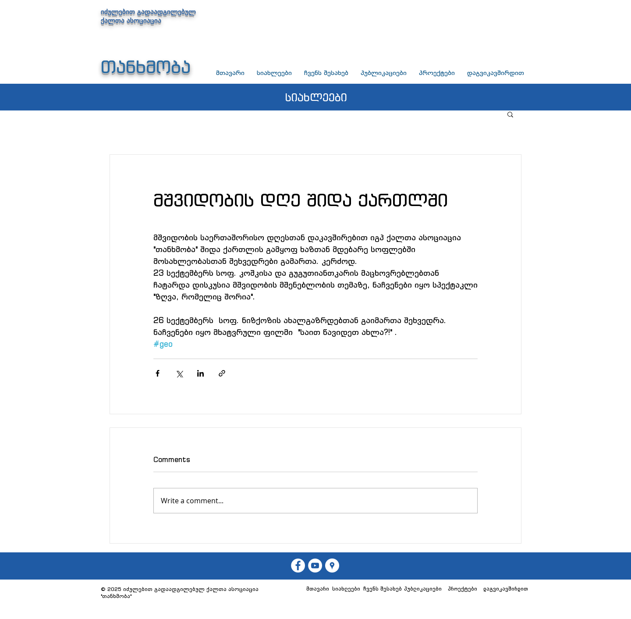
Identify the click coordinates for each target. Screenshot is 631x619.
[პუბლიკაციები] (423, 589)
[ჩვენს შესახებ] (382, 589)
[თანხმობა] (315, 566)
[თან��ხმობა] (298, 566)
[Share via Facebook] (157, 373)
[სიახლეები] (346, 589)
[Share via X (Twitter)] (179, 373)
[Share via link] (222, 373)
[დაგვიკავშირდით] (506, 589)
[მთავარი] (317, 589)
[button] (510, 113)
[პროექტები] (462, 589)
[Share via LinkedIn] (200, 373)
